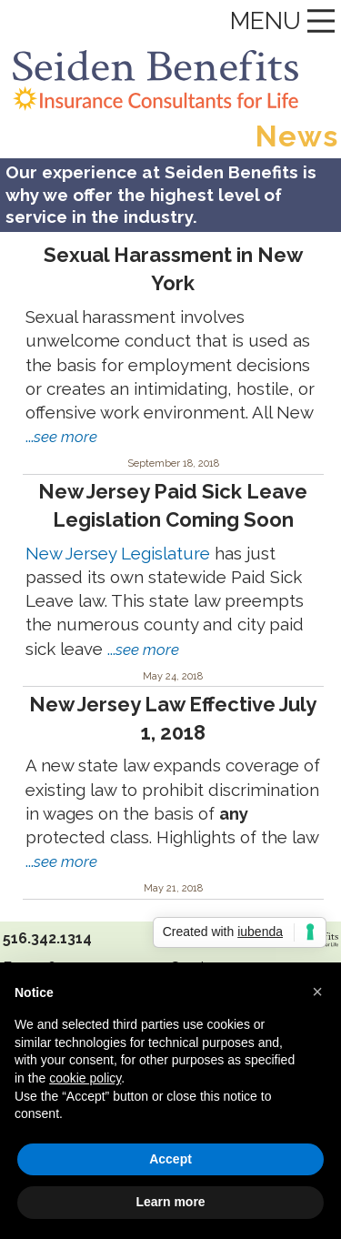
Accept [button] (170, 1159)
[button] (317, 991)
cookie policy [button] (85, 1078)
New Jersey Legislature (117, 553)
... (61, 436)
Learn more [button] (170, 1201)
